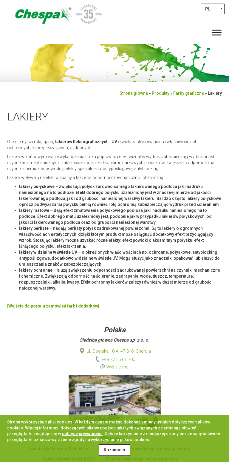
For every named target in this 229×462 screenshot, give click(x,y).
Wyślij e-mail (118, 367)
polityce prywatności (82, 433)
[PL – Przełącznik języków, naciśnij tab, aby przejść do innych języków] (213, 9)
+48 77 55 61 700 (114, 359)
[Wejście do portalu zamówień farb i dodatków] (53, 306)
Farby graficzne (188, 93)
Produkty (160, 93)
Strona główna (134, 93)
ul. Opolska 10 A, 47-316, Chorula (114, 351)
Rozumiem (114, 449)
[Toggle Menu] (217, 32)
